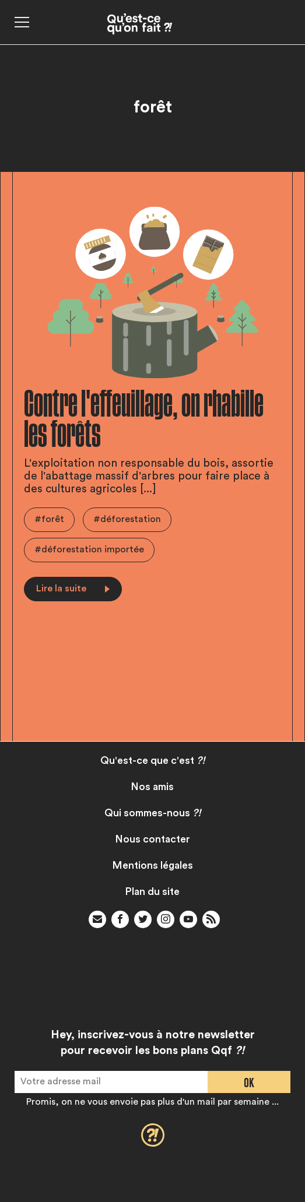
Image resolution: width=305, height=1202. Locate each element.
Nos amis (152, 787)
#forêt (49, 519)
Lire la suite (73, 588)
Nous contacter (152, 839)
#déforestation (127, 519)
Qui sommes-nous (152, 813)
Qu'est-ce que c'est (152, 761)
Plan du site (152, 892)
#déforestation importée (89, 549)
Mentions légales (153, 865)
